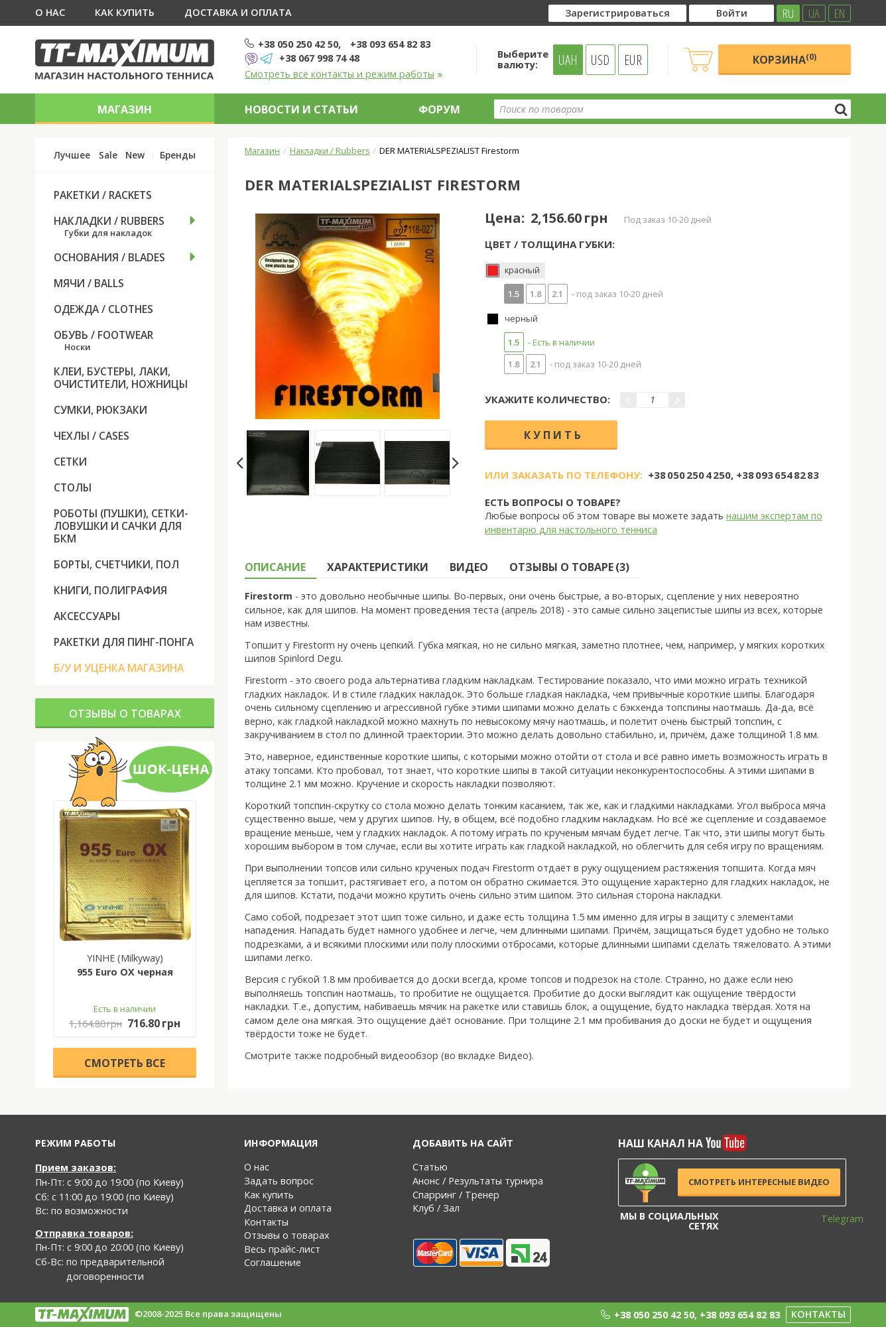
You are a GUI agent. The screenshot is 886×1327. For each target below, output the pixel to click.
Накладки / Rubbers (330, 151)
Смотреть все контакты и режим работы (344, 74)
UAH (568, 59)
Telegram (833, 1218)
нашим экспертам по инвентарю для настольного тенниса (653, 522)
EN (839, 13)
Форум (439, 109)
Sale (108, 155)
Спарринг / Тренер (455, 1194)
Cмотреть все (124, 1063)
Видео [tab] (469, 567)
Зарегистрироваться (617, 13)
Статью (430, 1167)
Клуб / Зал (436, 1208)
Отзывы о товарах (125, 713)
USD (600, 59)
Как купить (125, 12)
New (135, 155)
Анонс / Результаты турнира (477, 1180)
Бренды (178, 155)
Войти (731, 13)
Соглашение (272, 1262)
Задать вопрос (279, 1180)
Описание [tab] (275, 567)
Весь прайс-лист (282, 1249)
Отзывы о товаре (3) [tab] (569, 567)
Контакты (266, 1222)
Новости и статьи (301, 109)
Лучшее (72, 155)
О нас (50, 12)
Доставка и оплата (238, 12)
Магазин (124, 109)
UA (814, 13)
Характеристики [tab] (377, 567)
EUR (633, 59)
